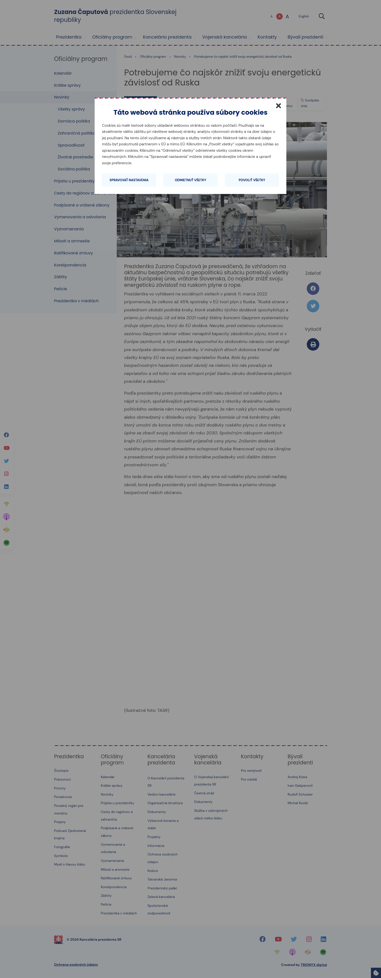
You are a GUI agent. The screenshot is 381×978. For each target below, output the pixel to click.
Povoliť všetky (252, 180)
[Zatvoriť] (278, 105)
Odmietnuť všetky (190, 180)
